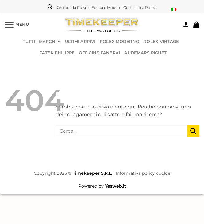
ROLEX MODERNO (119, 41)
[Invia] (193, 131)
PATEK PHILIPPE (57, 53)
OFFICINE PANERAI (99, 53)
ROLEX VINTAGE (161, 41)
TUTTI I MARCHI (41, 41)
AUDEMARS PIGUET (145, 53)
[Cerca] (50, 6)
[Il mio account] (186, 24)
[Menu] (17, 24)
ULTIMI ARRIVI (80, 41)
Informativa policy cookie (143, 173)
